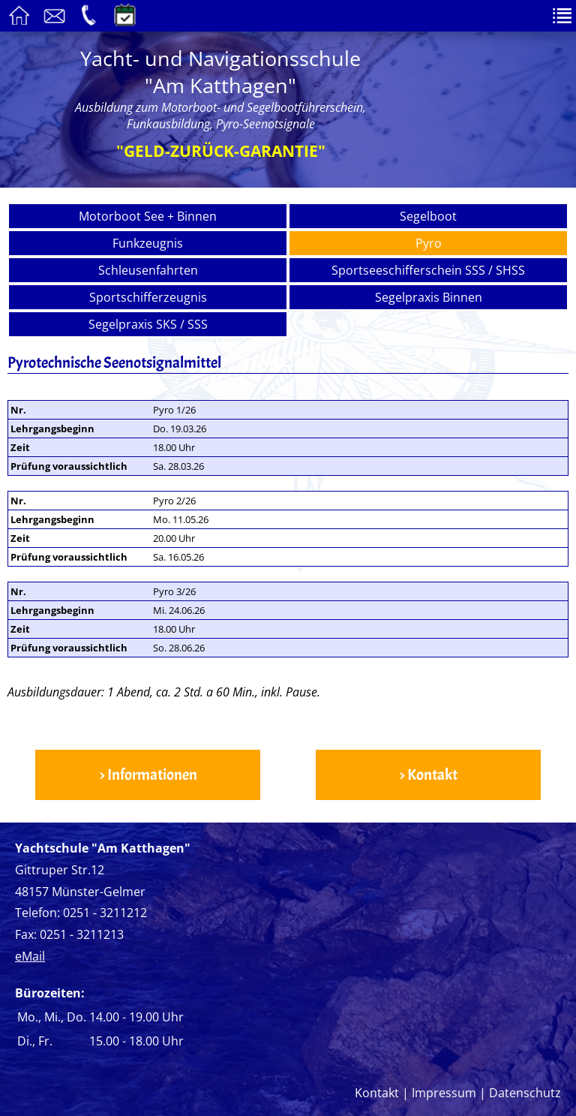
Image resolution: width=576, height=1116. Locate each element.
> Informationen (148, 775)
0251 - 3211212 (105, 912)
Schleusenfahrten (148, 270)
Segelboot (428, 216)
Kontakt (377, 1092)
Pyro (429, 243)
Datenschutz (525, 1092)
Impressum (444, 1092)
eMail (30, 956)
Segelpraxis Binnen (428, 297)
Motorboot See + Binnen (148, 216)
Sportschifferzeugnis (148, 297)
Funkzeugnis (147, 243)
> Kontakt (428, 775)
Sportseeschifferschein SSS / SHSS (428, 270)
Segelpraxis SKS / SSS (148, 324)
